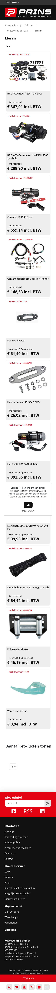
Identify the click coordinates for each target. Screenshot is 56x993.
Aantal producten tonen (28, 746)
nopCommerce (37, 973)
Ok (28, 504)
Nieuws (8, 877)
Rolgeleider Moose (17, 649)
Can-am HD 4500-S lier (19, 217)
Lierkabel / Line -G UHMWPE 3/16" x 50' (27, 527)
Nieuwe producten (14, 899)
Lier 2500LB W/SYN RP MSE (22, 464)
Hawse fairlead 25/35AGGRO (23, 402)
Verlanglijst (10, 922)
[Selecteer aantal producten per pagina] (13, 766)
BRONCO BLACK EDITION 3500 (24, 93)
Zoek (7, 871)
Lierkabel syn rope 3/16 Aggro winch (28, 587)
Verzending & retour (16, 837)
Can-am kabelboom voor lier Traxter (28, 278)
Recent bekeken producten (19, 888)
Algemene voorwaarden (17, 848)
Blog (6, 882)
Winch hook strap (17, 711)
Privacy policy (12, 842)
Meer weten (28, 510)
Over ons (9, 853)
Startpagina (11, 25)
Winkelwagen (11, 917)
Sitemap (9, 831)
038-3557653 (12, 2)
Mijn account (11, 911)
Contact (8, 859)
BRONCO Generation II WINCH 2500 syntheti (27, 157)
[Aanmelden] (25, 803)
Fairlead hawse (15, 340)
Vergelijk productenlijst (17, 893)
